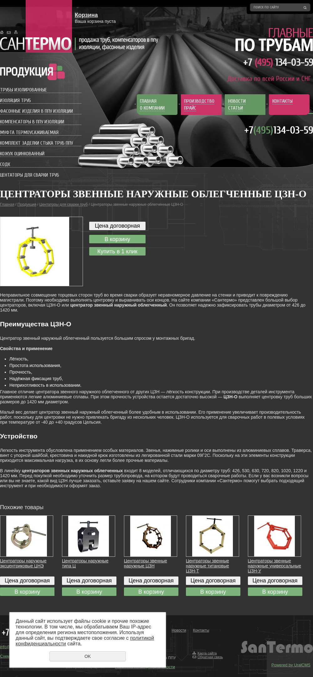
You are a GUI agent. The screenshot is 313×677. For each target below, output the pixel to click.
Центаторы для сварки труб (29, 175)
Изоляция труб (15, 100)
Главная (7, 204)
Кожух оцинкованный (22, 154)
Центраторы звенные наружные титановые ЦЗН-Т (207, 565)
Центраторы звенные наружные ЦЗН (145, 563)
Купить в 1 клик (117, 251)
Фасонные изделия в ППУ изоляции (36, 111)
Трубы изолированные (23, 90)
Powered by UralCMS (290, 665)
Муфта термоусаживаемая (29, 132)
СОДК (5, 164)
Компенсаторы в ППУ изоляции (32, 122)
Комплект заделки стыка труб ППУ (36, 143)
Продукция (27, 204)
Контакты (201, 630)
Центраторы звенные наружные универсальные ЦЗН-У (274, 565)
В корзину (117, 239)
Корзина (86, 15)
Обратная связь (210, 657)
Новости (179, 630)
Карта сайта (207, 653)
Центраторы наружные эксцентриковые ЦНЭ (23, 563)
